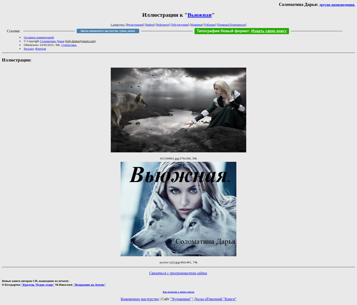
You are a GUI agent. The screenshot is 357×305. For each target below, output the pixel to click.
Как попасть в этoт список (178, 291)
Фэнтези (40, 48)
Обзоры (210, 24)
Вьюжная (199, 15)
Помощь (223, 24)
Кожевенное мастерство (140, 299)
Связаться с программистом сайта (178, 273)
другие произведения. (337, 5)
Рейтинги (163, 24)
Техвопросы (237, 24)
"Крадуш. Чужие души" (38, 284)
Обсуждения (180, 24)
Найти (150, 24)
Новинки (196, 24)
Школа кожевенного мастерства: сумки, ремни (108, 31)
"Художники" (180, 299)
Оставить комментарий (39, 37)
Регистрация (135, 24)
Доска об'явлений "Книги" (215, 299)
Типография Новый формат (223, 31)
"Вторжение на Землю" (89, 284)
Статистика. (69, 45)
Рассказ (29, 48)
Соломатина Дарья (52, 41)
